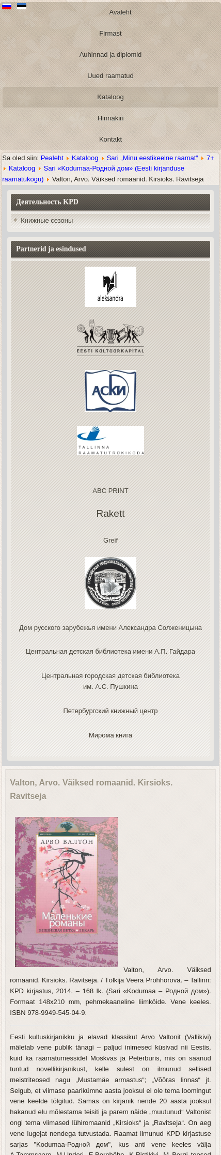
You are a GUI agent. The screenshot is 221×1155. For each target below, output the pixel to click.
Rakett (111, 513)
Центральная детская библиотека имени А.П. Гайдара (110, 651)
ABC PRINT (110, 491)
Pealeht (52, 158)
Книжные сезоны (47, 220)
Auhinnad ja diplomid (111, 54)
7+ (210, 158)
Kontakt (110, 139)
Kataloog (110, 97)
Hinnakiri (111, 118)
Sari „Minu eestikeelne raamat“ (152, 158)
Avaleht (120, 12)
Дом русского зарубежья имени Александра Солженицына (110, 628)
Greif (110, 540)
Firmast (110, 33)
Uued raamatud (110, 76)
